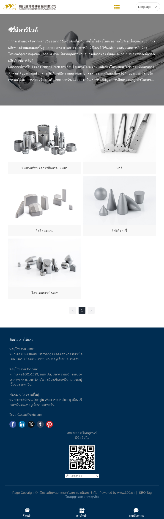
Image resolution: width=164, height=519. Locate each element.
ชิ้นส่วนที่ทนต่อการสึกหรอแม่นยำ (44, 168)
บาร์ (119, 168)
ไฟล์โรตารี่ (119, 230)
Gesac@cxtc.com (30, 414)
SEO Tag (145, 492)
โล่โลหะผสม (44, 230)
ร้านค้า (27, 509)
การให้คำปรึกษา (82, 509)
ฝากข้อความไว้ (136, 509)
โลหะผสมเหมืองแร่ (44, 293)
